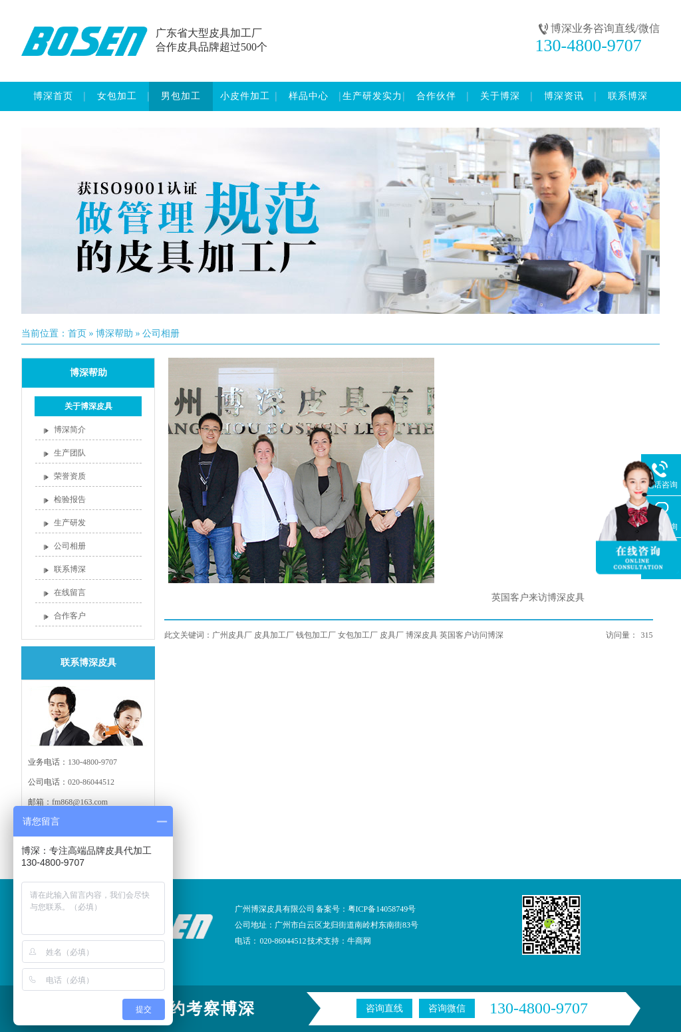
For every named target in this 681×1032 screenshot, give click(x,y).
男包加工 (181, 96)
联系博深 (628, 96)
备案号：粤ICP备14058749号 (366, 909)
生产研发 (70, 522)
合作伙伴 (436, 96)
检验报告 (70, 499)
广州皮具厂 (232, 635)
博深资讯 (564, 96)
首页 (77, 333)
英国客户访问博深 (471, 635)
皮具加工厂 (274, 635)
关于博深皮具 (88, 406)
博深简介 (70, 429)
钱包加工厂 (316, 635)
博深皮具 (422, 635)
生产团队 (70, 452)
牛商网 (359, 941)
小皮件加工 (245, 96)
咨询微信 (447, 1008)
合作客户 (70, 615)
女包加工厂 (358, 635)
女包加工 (117, 96)
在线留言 (70, 592)
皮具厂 (392, 635)
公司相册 (161, 333)
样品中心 (309, 96)
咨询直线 (384, 1008)
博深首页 (53, 96)
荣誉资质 (70, 476)
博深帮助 (114, 333)
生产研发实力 (372, 96)
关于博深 (500, 96)
